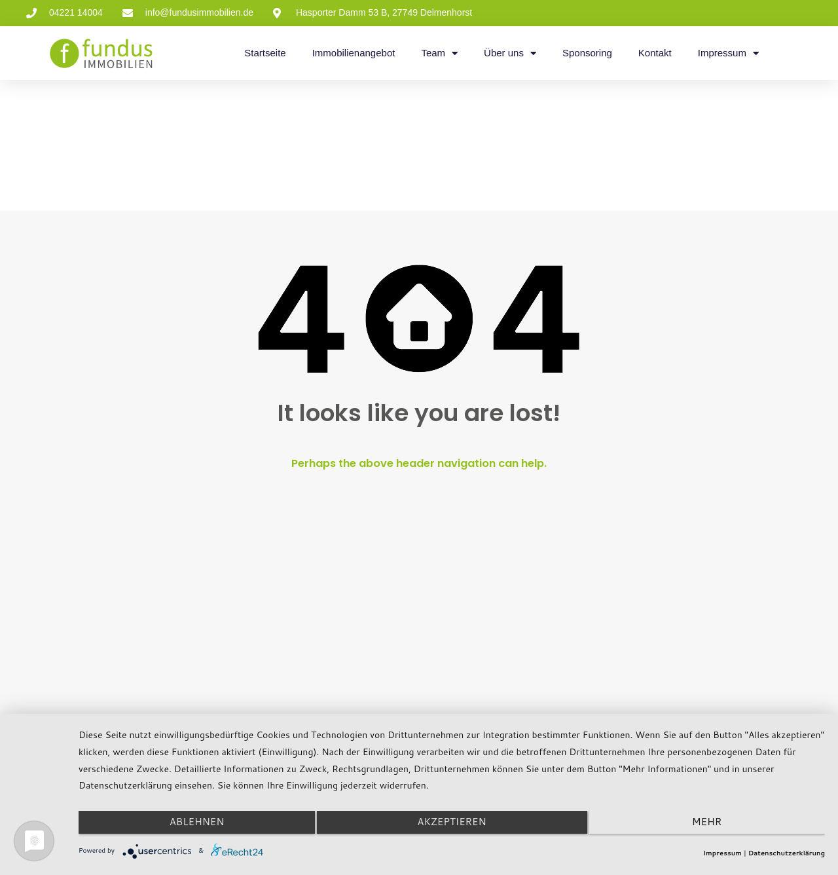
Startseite (264, 52)
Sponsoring (587, 52)
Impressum (728, 53)
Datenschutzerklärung (786, 852)
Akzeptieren (451, 825)
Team (439, 53)
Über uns (510, 53)
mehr (713, 825)
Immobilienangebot (353, 52)
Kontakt (655, 52)
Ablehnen (189, 825)
